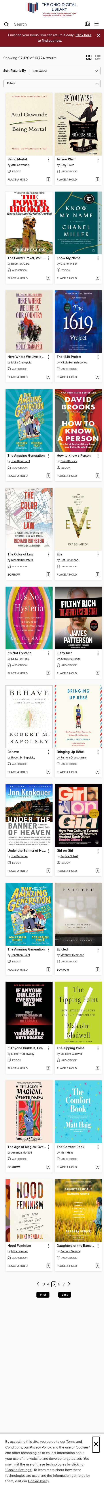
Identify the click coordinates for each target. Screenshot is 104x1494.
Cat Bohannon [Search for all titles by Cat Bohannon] (69, 560)
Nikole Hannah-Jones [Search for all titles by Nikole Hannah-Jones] (74, 362)
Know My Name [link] (68, 258)
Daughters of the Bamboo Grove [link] (76, 1246)
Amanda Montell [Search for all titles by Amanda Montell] (21, 1152)
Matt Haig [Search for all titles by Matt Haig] (67, 1152)
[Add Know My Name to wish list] (97, 278)
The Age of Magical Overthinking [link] (27, 1147)
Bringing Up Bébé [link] (70, 752)
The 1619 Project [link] (69, 357)
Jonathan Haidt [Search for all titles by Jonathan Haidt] (20, 461)
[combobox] (43, 24)
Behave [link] (13, 752)
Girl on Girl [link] (65, 851)
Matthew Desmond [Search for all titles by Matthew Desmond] (72, 955)
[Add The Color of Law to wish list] (48, 575)
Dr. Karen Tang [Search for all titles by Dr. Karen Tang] (20, 659)
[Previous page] (38, 1284)
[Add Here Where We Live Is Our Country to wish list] (48, 377)
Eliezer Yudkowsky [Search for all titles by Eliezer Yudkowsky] (22, 1054)
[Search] (6, 24)
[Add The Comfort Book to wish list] (97, 1167)
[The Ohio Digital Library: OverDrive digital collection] (52, 9)
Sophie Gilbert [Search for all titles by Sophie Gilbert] (69, 856)
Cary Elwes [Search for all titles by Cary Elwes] (67, 165)
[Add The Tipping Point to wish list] (97, 1069)
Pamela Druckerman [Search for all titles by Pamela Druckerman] (73, 757)
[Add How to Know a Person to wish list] (97, 476)
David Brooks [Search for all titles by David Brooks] (69, 461)
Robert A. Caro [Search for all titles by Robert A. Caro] (20, 264)
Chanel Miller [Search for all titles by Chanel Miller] (69, 264)
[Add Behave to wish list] (48, 772)
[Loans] (87, 24)
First (43, 1295)
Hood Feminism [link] (19, 1246)
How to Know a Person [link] (74, 456)
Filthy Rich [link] (64, 653)
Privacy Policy (40, 1447)
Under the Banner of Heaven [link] (27, 851)
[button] (89, 59)
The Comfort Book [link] (70, 1147)
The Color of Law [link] (20, 555)
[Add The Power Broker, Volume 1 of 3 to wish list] (48, 278)
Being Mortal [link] (17, 160)
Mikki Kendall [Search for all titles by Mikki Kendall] (19, 1251)
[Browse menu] (97, 24)
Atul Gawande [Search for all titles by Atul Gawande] (20, 165)
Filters (11, 83)
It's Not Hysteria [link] (19, 653)
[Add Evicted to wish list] (97, 970)
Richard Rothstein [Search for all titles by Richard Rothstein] (22, 560)
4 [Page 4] (48, 1284)
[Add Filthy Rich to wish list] (97, 674)
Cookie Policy (38, 1481)
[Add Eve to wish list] (97, 575)
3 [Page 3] (44, 1284)
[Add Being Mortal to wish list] (48, 180)
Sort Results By (14, 71)
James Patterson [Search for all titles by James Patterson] (71, 659)
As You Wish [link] (66, 160)
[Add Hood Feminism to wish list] (48, 1266)
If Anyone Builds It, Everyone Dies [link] (27, 1048)
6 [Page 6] (59, 1284)
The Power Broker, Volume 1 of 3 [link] (27, 258)
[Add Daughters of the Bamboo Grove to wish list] (97, 1266)
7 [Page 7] (64, 1284)
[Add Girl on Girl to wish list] (97, 871)
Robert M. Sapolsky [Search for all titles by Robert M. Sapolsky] (23, 757)
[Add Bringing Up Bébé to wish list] (97, 772)
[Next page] (69, 1284)
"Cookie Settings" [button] (18, 1470)
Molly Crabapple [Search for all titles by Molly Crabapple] (21, 362)
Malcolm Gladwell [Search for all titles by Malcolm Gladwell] (72, 1054)
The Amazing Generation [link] (26, 456)
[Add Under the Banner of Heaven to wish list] (48, 871)
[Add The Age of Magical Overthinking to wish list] (48, 1167)
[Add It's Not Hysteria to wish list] (48, 674)
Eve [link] (59, 555)
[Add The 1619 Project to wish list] (97, 377)
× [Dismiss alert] (98, 35)
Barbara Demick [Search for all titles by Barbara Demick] (70, 1251)
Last (65, 1295)
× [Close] (96, 1444)
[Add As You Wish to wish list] (97, 180)
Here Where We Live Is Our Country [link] (27, 357)
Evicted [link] (62, 950)
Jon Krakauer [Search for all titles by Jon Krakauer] (19, 856)
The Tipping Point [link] (70, 1048)
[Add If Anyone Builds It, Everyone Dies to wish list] (48, 1069)
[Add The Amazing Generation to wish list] (48, 476)
